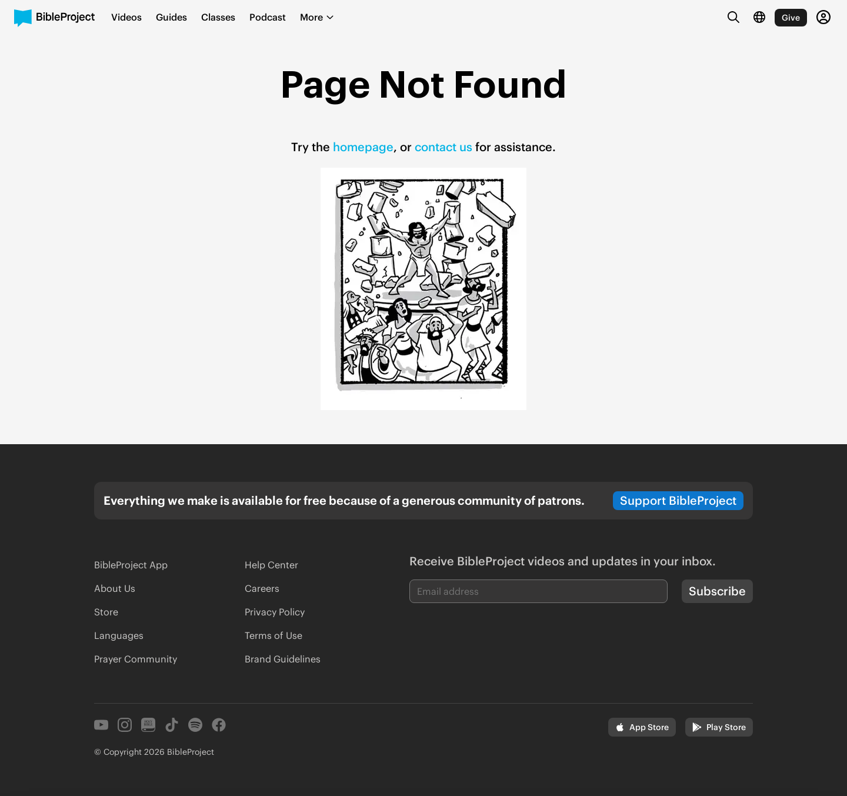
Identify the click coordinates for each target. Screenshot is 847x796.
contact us (443, 146)
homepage (363, 146)
